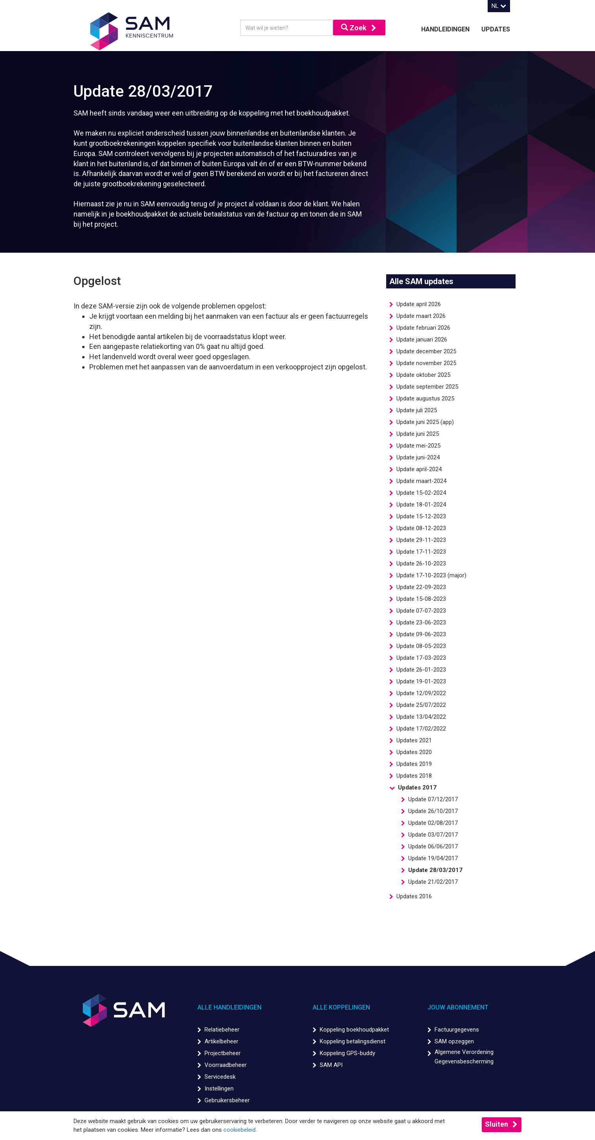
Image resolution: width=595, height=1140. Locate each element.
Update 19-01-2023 (421, 681)
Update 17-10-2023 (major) (431, 575)
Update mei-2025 (418, 445)
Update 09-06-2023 (421, 634)
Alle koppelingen (341, 1007)
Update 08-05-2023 (421, 646)
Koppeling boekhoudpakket (354, 1029)
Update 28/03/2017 (435, 870)
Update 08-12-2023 (421, 528)
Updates (495, 29)
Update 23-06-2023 (421, 622)
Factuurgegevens (457, 1029)
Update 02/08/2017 (433, 822)
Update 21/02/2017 (433, 881)
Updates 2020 (414, 752)
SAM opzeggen (454, 1041)
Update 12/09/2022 (421, 693)
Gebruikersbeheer (227, 1100)
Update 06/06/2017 (433, 846)
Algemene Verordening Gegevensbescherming (464, 1056)
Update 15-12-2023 (421, 516)
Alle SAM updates (421, 281)
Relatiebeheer (221, 1029)
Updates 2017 (417, 787)
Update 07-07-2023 (421, 610)
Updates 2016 (414, 896)
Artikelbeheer (221, 1041)
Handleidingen (445, 29)
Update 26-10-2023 (421, 563)
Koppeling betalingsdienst (352, 1041)
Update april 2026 (418, 304)
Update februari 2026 (423, 327)
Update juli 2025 (416, 410)
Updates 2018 (414, 775)
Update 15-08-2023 (421, 598)
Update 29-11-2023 (421, 539)
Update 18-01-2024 (421, 504)
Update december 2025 (426, 351)
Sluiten (496, 1124)
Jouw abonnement (457, 1007)
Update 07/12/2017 (433, 799)
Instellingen (219, 1088)
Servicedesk (220, 1076)
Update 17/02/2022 (421, 728)
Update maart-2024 (421, 481)
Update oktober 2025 (423, 374)
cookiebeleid (239, 1129)
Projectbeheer (222, 1053)
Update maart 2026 (421, 315)
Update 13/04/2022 (421, 716)
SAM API (331, 1064)
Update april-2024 (419, 469)
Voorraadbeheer (225, 1064)
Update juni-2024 (418, 457)
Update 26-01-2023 (421, 669)
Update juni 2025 (417, 433)
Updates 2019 (414, 763)
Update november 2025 (426, 363)
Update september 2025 (427, 386)
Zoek (354, 28)
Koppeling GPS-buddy (347, 1053)
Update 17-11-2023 (421, 551)
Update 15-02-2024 (421, 492)
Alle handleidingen (229, 1007)
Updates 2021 (414, 740)
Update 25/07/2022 (421, 705)
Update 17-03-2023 (421, 657)
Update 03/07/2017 (433, 834)
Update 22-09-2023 (421, 587)
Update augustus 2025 (425, 398)
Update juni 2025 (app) (425, 422)
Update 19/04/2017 (433, 858)
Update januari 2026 (421, 339)
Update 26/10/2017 (433, 811)
